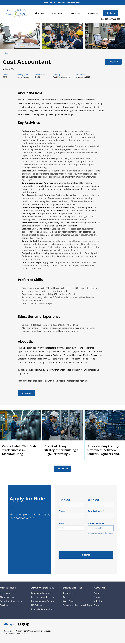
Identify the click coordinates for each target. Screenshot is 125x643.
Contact (97, 605)
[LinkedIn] (27, 624)
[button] (39, 13)
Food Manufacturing (41, 593)
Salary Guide (68, 601)
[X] (23, 624)
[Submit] (86, 555)
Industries (98, 601)
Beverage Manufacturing (43, 597)
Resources (67, 593)
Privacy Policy (21, 633)
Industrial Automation (41, 609)
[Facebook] (19, 624)
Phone (62, 511)
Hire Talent (5, 593)
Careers (97, 597)
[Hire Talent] (110, 13)
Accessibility (8, 633)
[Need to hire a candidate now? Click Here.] (62, 2)
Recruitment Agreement (11, 601)
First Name (64, 500)
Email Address (95, 511)
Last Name (93, 500)
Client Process (7, 597)
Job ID (62, 523)
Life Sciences (37, 605)
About (97, 593)
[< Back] (12, 53)
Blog (64, 597)
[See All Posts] (62, 469)
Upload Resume (96, 523)
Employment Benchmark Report (77, 605)
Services (4, 605)
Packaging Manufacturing (43, 601)
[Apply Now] (113, 62)
